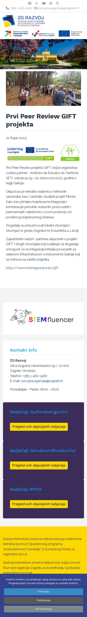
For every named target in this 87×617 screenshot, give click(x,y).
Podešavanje (43, 600)
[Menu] (8, 17)
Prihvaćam (43, 591)
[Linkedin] (50, 3)
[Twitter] (36, 3)
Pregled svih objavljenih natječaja (38, 427)
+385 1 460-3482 (21, 8)
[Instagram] (57, 3)
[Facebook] (29, 3)
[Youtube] (43, 3)
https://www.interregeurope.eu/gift (32, 268)
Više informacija (43, 609)
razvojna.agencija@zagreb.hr (58, 8)
